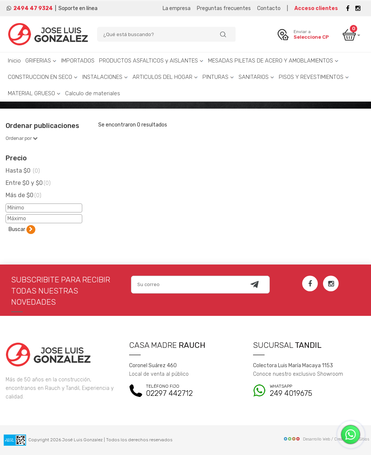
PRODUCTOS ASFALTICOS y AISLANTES (151, 60)
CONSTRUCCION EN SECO (43, 77)
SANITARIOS (256, 77)
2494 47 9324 (33, 8)
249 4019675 (309, 391)
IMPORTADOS (78, 60)
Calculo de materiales (92, 93)
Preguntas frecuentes (224, 8)
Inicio (14, 60)
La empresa (177, 8)
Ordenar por (22, 138)
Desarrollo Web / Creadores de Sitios (326, 439)
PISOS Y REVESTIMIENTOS (314, 77)
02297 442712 (185, 391)
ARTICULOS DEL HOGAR (165, 77)
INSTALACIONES (105, 77)
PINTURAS (218, 77)
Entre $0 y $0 (28, 182)
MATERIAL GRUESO (34, 93)
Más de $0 (23, 195)
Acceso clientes (316, 8)
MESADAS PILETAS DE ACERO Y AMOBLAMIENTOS (273, 60)
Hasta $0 (23, 170)
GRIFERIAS (41, 60)
